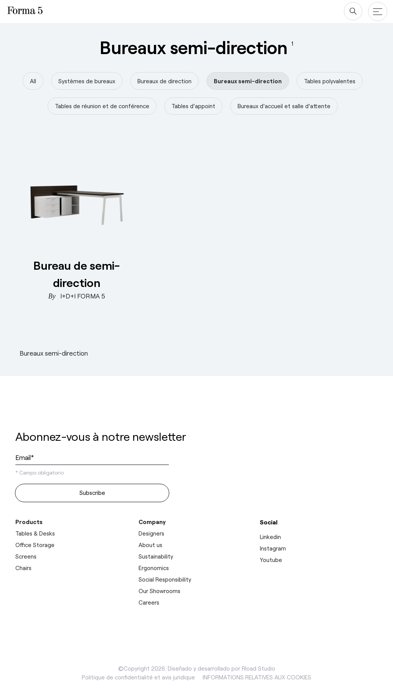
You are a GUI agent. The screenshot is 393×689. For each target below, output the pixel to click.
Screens (25, 556)
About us (150, 544)
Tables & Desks (35, 533)
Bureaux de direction (164, 80)
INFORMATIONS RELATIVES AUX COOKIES (257, 677)
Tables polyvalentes (329, 80)
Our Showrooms (159, 590)
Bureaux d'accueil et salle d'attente (284, 105)
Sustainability (156, 556)
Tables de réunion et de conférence (102, 105)
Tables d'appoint (193, 105)
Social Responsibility (165, 579)
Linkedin (270, 536)
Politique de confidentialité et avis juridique (138, 677)
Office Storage (34, 544)
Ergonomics (154, 567)
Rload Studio (258, 668)
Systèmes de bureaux (86, 80)
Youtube (271, 559)
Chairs (23, 567)
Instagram (273, 548)
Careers (149, 602)
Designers (151, 533)
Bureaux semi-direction (248, 80)
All (33, 80)
